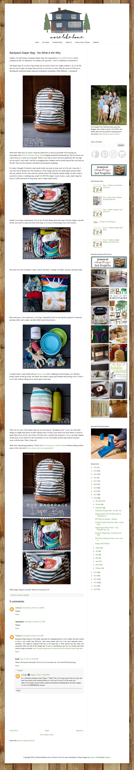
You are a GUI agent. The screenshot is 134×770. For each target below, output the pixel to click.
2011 (95, 586)
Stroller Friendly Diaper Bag (32, 155)
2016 (95, 498)
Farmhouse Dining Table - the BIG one (108, 511)
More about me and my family (109, 134)
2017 (95, 494)
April (97, 561)
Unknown (18, 608)
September (99, 508)
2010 (95, 589)
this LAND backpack (65, 58)
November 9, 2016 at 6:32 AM (33, 636)
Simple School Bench (102, 543)
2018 (95, 491)
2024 (95, 471)
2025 (95, 467)
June (97, 555)
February (98, 568)
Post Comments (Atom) (27, 740)
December (99, 501)
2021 (95, 481)
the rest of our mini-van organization (39, 448)
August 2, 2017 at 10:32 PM (40, 675)
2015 (95, 572)
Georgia (24, 675)
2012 (95, 582)
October (98, 504)
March (97, 565)
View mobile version (47, 735)
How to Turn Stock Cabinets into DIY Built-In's (112, 198)
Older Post (79, 731)
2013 (95, 579)
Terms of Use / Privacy (82, 42)
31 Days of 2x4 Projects (107, 222)
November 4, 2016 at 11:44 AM (33, 608)
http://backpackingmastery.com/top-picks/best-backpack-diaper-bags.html (58, 648)
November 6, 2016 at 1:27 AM (35, 622)
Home (37, 42)
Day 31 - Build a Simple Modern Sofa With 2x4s (111, 241)
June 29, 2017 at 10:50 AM (29, 659)
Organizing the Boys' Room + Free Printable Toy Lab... (107, 529)
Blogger (107, 757)
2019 (95, 488)
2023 (95, 474)
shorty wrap (41, 374)
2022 (95, 478)
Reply (17, 614)
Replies (20, 671)
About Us (69, 42)
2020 (95, 484)
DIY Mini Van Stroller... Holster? (106, 519)
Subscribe (8, 764)
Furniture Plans (57, 42)
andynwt (93, 757)
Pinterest (96, 42)
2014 (95, 576)
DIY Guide (45, 42)
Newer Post (14, 731)
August (98, 548)
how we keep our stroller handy (54, 445)
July (97, 551)
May (97, 558)
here (65, 435)
